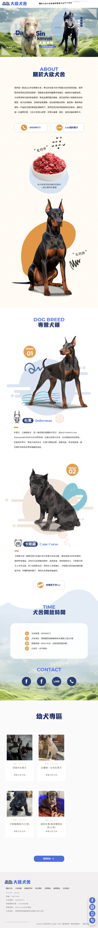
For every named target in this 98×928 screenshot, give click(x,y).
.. (81, 924)
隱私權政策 (66, 924)
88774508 (15, 896)
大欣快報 (18, 888)
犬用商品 (47, 888)
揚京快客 (47, 924)
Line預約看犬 (67, 128)
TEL (71, 685)
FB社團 (26, 685)
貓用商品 (57, 888)
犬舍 (6, 922)
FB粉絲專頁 (41, 685)
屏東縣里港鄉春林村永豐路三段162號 (29, 911)
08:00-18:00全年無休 (23, 907)
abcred (16, 893)
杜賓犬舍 (20, 922)
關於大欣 (43, 3)
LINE (56, 685)
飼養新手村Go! (49, 586)
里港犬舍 (15, 922)
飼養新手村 (28, 888)
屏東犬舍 (10, 922)
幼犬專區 (38, 888)
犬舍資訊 (66, 888)
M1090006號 (23, 904)
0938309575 (31, 128)
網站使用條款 (75, 924)
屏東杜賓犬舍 (25, 922)
